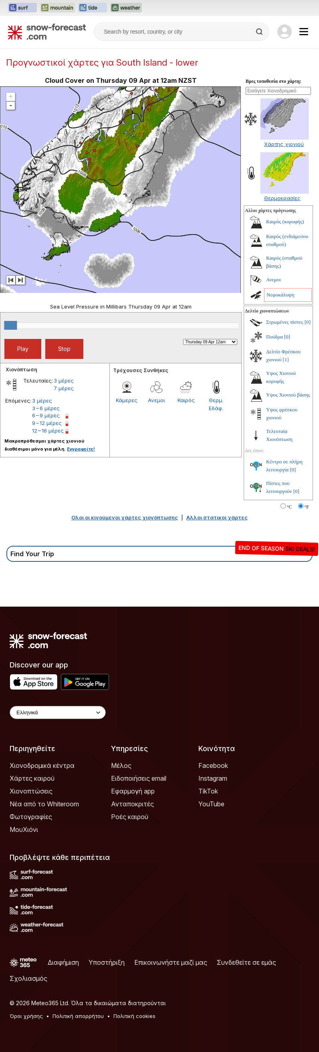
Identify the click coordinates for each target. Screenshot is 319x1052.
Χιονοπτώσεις (31, 791)
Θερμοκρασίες (282, 198)
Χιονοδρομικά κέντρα (42, 765)
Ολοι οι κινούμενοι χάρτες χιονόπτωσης (124, 517)
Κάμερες (126, 400)
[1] (286, 360)
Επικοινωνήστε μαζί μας (170, 962)
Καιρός (186, 400)
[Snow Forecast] (47, 32)
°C (289, 507)
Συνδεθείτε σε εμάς (246, 962)
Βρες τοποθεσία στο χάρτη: (273, 81)
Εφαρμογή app (133, 791)
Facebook (213, 765)
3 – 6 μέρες (46, 408)
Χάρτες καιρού (32, 778)
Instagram (212, 778)
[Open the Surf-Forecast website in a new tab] (22, 8)
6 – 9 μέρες (46, 415)
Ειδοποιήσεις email (138, 778)
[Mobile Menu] (304, 31)
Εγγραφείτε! (81, 449)
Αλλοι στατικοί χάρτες (217, 517)
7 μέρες (64, 388)
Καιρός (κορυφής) (285, 221)
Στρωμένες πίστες (284, 322)
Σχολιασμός (28, 978)
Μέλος (121, 765)
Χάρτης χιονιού (284, 144)
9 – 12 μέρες (47, 423)
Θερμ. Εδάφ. (216, 404)
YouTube (211, 804)
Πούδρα (274, 337)
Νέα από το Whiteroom (44, 804)
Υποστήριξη (107, 962)
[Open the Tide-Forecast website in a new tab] (92, 8)
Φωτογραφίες (31, 817)
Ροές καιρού (129, 817)
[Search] (260, 31)
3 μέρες (64, 380)
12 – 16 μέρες (48, 430)
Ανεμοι (156, 400)
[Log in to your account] (284, 31)
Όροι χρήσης (26, 1016)
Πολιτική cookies (134, 1016)
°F (307, 507)
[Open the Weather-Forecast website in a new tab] (126, 8)
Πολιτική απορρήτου (78, 1016)
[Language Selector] (58, 712)
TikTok (208, 791)
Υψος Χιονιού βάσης (288, 395)
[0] (308, 322)
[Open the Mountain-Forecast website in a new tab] (57, 8)
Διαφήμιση (63, 962)
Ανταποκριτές (132, 804)
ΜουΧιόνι (24, 830)
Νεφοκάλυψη (281, 295)
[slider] (10, 325)
